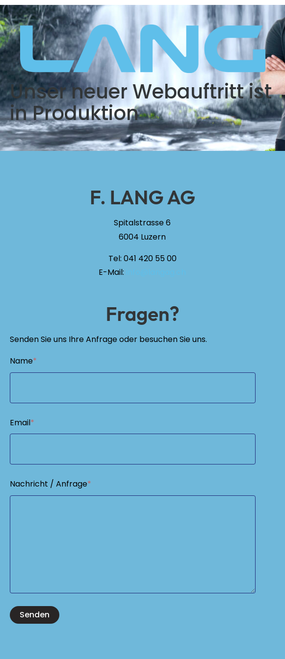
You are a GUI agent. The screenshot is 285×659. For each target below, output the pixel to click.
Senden (35, 614)
